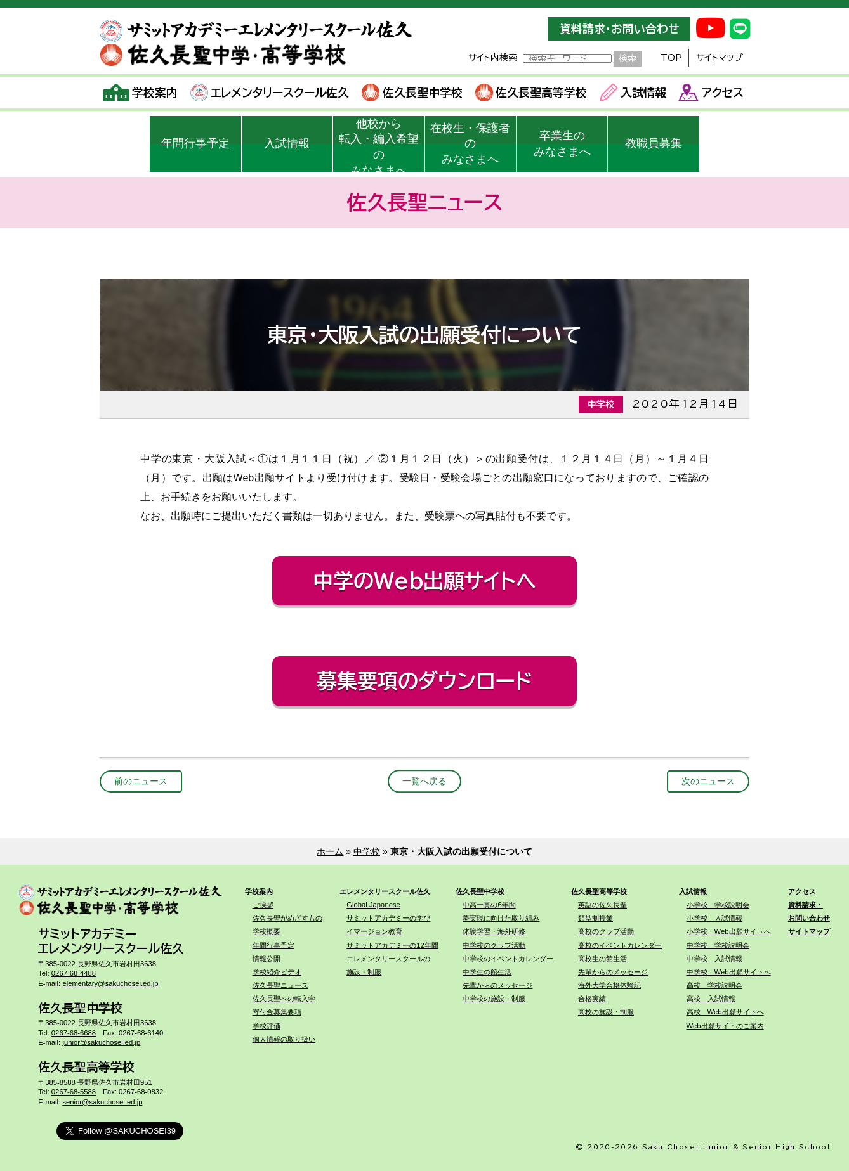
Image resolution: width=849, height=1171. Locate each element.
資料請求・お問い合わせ (619, 28)
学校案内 (140, 92)
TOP (671, 57)
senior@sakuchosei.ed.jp (102, 1102)
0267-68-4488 (73, 973)
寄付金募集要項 (277, 1012)
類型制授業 (595, 918)
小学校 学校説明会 (718, 905)
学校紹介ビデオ (277, 972)
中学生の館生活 (487, 972)
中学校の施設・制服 (494, 998)
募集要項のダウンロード (424, 681)
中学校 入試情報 (714, 958)
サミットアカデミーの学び (388, 918)
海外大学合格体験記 (609, 985)
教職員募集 (653, 143)
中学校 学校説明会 (718, 945)
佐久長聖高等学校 (531, 92)
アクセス (711, 92)
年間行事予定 (195, 143)
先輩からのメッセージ (497, 985)
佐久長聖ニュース (280, 985)
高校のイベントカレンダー (620, 945)
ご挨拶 (263, 905)
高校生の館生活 (602, 958)
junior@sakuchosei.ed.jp (101, 1042)
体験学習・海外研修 (494, 931)
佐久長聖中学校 (412, 92)
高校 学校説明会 (714, 985)
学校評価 (266, 1026)
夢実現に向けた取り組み (501, 918)
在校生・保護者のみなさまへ (470, 144)
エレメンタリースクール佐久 (270, 92)
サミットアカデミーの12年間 (392, 945)
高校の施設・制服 (606, 1012)
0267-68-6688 (73, 1033)
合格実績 (592, 998)
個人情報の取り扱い (284, 1039)
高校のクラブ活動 (606, 931)
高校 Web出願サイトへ (725, 1012)
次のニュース (708, 781)
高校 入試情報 (711, 998)
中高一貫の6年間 (489, 905)
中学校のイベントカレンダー (508, 958)
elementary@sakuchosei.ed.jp (110, 983)
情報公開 (266, 958)
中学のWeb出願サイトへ (424, 581)
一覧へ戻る (424, 781)
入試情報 (633, 92)
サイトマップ (719, 57)
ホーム (330, 851)
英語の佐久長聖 (602, 905)
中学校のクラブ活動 (494, 945)
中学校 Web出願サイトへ (729, 972)
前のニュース (141, 781)
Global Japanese (373, 905)
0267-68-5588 (73, 1092)
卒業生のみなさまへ (562, 143)
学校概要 (266, 931)
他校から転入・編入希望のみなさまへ (379, 144)
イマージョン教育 (374, 931)
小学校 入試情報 (714, 918)
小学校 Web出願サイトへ (729, 931)
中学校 (366, 851)
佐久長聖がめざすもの (287, 918)
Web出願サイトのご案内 (725, 1026)
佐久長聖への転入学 (284, 998)
